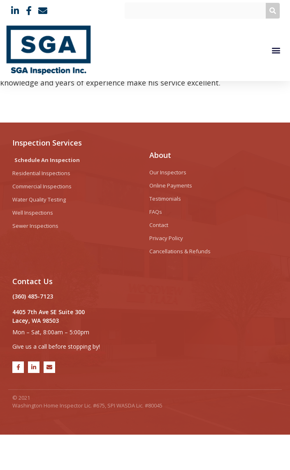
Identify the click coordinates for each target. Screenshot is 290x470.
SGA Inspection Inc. (55, 433)
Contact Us (32, 317)
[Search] (273, 11)
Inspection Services (47, 178)
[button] (276, 50)
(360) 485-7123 (32, 332)
